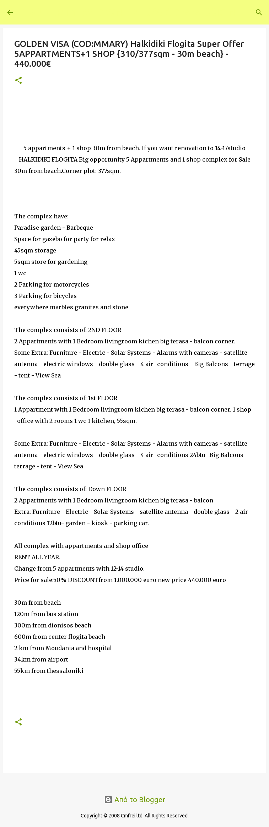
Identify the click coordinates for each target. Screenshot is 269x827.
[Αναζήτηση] (246, 12)
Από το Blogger (134, 799)
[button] (18, 81)
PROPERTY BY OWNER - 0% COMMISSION (128, 12)
